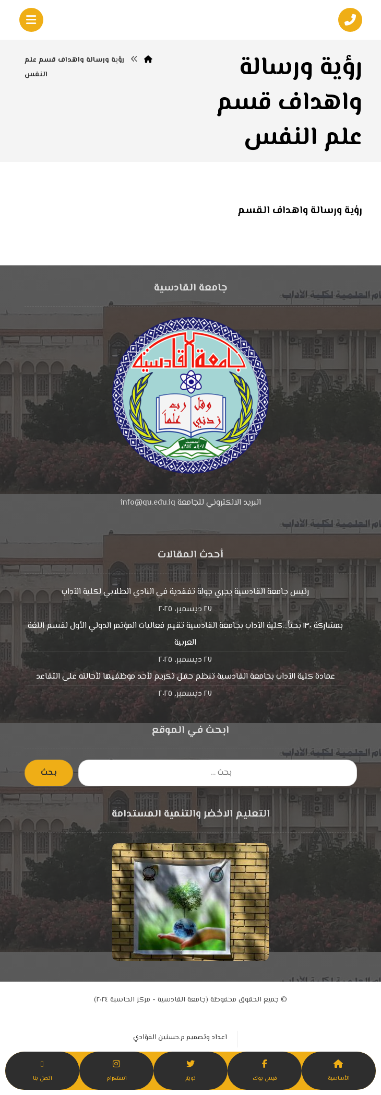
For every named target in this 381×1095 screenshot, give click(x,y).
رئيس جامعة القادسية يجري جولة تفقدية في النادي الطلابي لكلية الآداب (185, 592)
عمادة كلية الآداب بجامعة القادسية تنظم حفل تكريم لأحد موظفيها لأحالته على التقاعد (185, 676)
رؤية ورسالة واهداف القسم (299, 211)
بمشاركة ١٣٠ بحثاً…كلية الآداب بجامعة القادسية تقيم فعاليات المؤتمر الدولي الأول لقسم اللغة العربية (185, 634)
